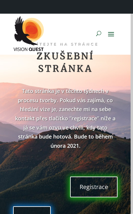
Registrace (94, 187)
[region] (66, 114)
